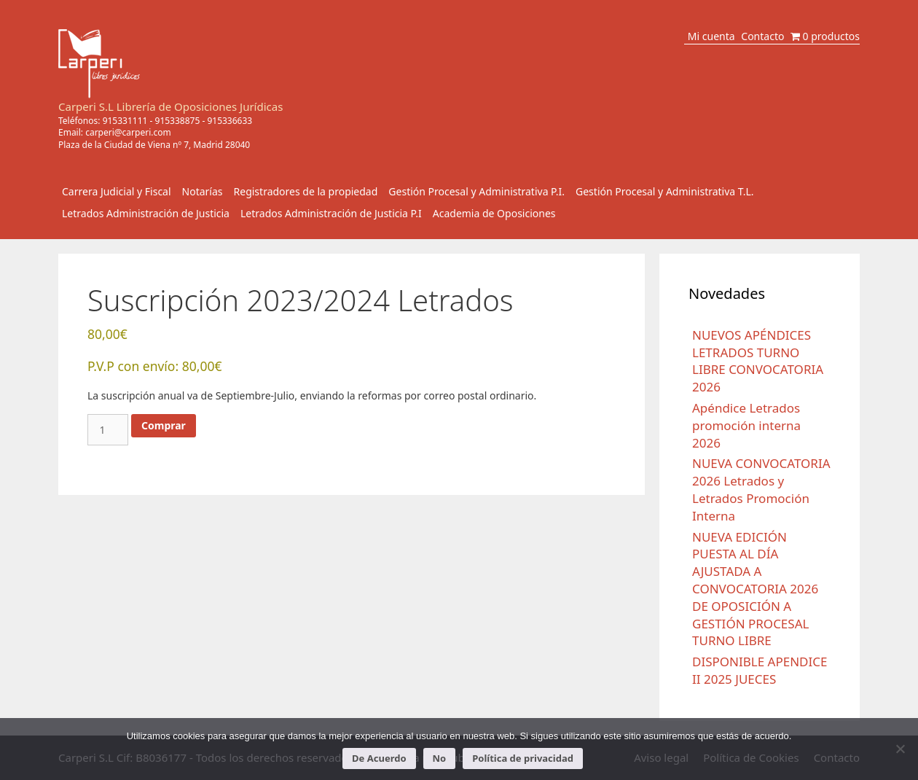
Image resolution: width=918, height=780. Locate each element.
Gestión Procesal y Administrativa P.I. (476, 191)
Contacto (762, 36)
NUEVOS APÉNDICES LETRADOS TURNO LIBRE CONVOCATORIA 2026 (757, 361)
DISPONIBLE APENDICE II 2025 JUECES (759, 670)
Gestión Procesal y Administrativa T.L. (665, 191)
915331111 (125, 120)
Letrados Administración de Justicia (146, 213)
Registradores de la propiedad (306, 191)
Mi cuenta (711, 36)
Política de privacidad (522, 758)
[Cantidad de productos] (107, 429)
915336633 (229, 120)
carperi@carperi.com (128, 132)
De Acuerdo (379, 758)
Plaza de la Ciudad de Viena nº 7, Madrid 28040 (154, 145)
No (440, 758)
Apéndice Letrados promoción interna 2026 (746, 425)
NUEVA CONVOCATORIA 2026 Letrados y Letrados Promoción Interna (761, 489)
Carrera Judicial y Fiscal (116, 191)
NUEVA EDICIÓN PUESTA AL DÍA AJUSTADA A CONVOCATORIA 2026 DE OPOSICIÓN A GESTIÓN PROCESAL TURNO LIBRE (755, 589)
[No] (899, 748)
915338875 (177, 120)
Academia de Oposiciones (494, 213)
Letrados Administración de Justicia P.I (331, 213)
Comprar (163, 425)
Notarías (202, 191)
